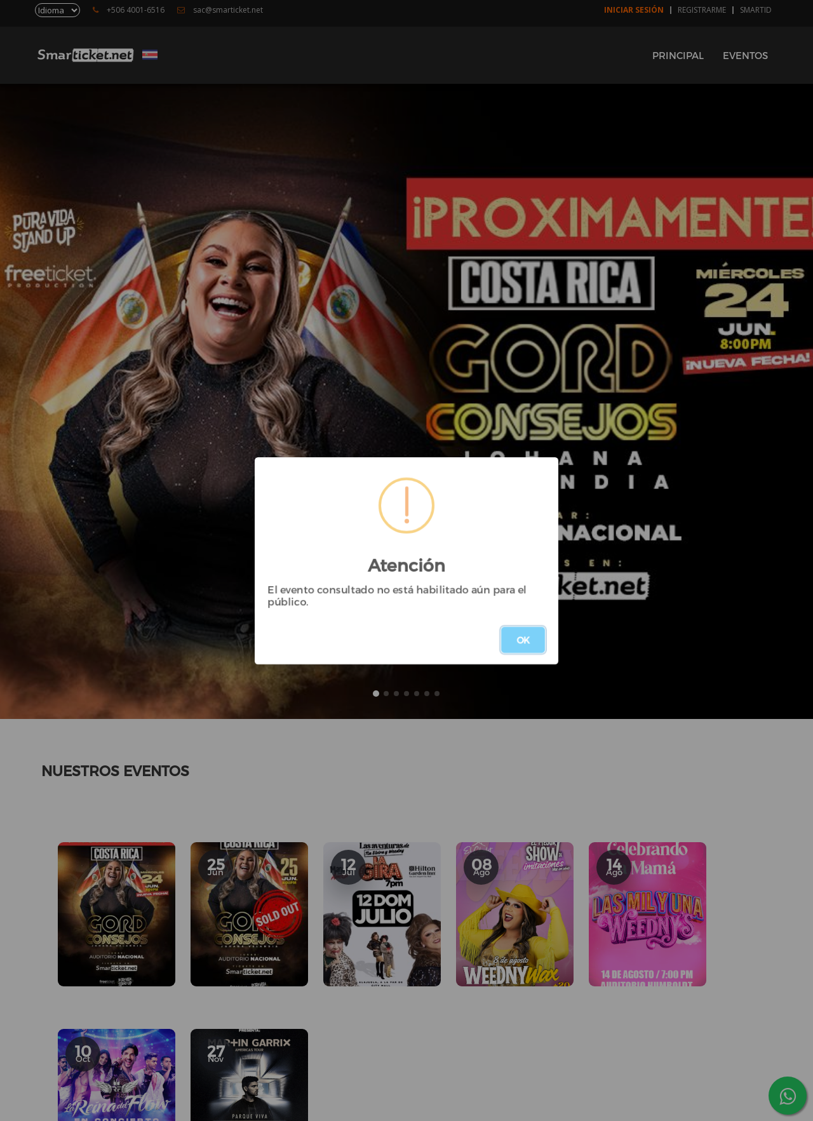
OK (523, 639)
